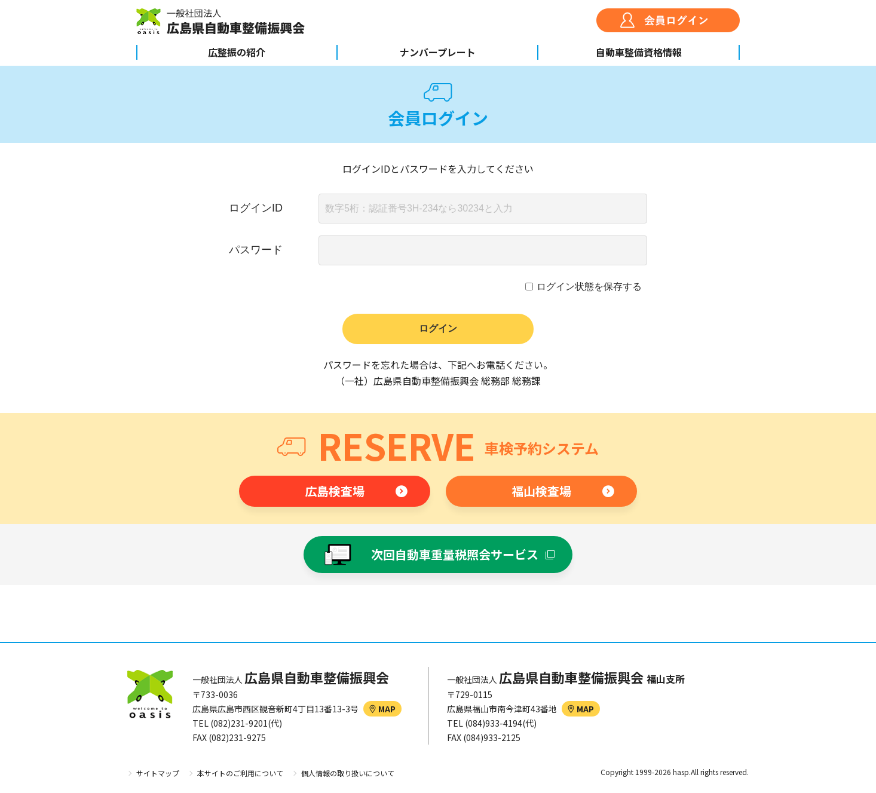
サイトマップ (157, 773)
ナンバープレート (438, 52)
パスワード (256, 250)
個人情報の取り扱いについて (347, 773)
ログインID (256, 208)
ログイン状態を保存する (589, 286)
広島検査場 (335, 491)
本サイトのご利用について (240, 773)
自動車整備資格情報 (639, 52)
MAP (382, 709)
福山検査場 (541, 491)
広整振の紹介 (236, 52)
